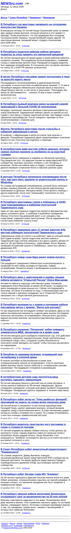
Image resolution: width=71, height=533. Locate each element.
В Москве (18, 526)
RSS (38, 523)
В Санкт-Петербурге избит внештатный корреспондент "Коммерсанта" (34, 450)
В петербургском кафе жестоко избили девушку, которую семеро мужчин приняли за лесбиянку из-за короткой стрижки (35, 152)
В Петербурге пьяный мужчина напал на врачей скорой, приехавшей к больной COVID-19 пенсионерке (34, 105)
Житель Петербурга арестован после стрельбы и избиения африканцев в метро (30, 130)
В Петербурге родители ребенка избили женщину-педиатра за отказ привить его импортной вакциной (32, 53)
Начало (4, 523)
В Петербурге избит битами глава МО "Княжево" (30, 474)
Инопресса (29, 526)
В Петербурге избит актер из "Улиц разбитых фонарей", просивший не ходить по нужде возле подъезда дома (34, 401)
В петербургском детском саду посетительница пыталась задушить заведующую (29, 378)
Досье (12, 523)
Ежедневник (29, 523)
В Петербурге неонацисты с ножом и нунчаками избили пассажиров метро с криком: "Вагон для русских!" (34, 306)
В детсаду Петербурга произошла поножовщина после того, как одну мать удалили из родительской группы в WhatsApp (34, 179)
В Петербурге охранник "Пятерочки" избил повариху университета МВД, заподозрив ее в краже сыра (32, 331)
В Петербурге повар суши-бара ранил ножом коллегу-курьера (33, 258)
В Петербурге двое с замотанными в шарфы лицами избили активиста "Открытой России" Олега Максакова (34, 278)
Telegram (45, 523)
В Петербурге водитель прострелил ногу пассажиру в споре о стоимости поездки (33, 425)
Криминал (26, 251)
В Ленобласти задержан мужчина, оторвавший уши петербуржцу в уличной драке (32, 356)
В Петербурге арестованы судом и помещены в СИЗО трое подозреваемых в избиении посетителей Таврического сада (33, 205)
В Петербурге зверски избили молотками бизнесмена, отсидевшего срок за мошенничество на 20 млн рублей (34, 495)
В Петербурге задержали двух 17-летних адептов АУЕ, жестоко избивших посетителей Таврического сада (33, 231)
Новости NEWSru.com (12, 528)
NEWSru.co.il (7, 526)
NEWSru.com (12, 3)
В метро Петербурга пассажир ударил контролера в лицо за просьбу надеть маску (35, 78)
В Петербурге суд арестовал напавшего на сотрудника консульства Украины (33, 26)
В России (26, 46)
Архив (19, 523)
